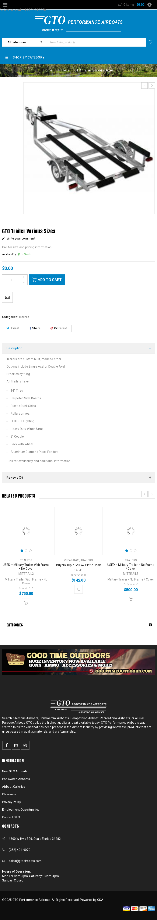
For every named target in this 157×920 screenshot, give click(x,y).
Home (47, 70)
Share (35, 328)
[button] (26, 603)
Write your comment (21, 238)
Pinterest (58, 328)
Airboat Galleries (13, 786)
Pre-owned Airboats (16, 779)
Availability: (9, 254)
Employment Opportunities (20, 809)
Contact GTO (11, 817)
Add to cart (50, 279)
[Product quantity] (15, 279)
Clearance (71, 560)
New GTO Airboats (15, 771)
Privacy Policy (11, 802)
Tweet (13, 328)
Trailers (63, 70)
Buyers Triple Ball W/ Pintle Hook (78, 565)
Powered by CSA (91, 899)
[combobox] (23, 42)
